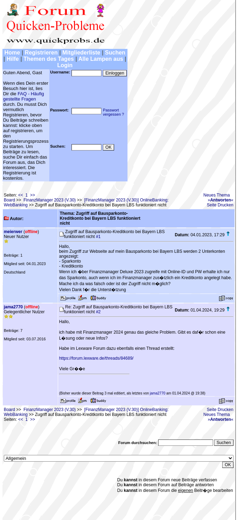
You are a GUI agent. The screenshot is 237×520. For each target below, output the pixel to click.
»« (220, 200)
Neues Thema (217, 195)
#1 (98, 236)
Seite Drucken (220, 205)
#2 (98, 311)
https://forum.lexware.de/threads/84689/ (96, 358)
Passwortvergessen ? (113, 112)
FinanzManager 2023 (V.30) (50, 200)
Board (9, 200)
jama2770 (13, 306)
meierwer (13, 231)
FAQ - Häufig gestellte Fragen (23, 96)
